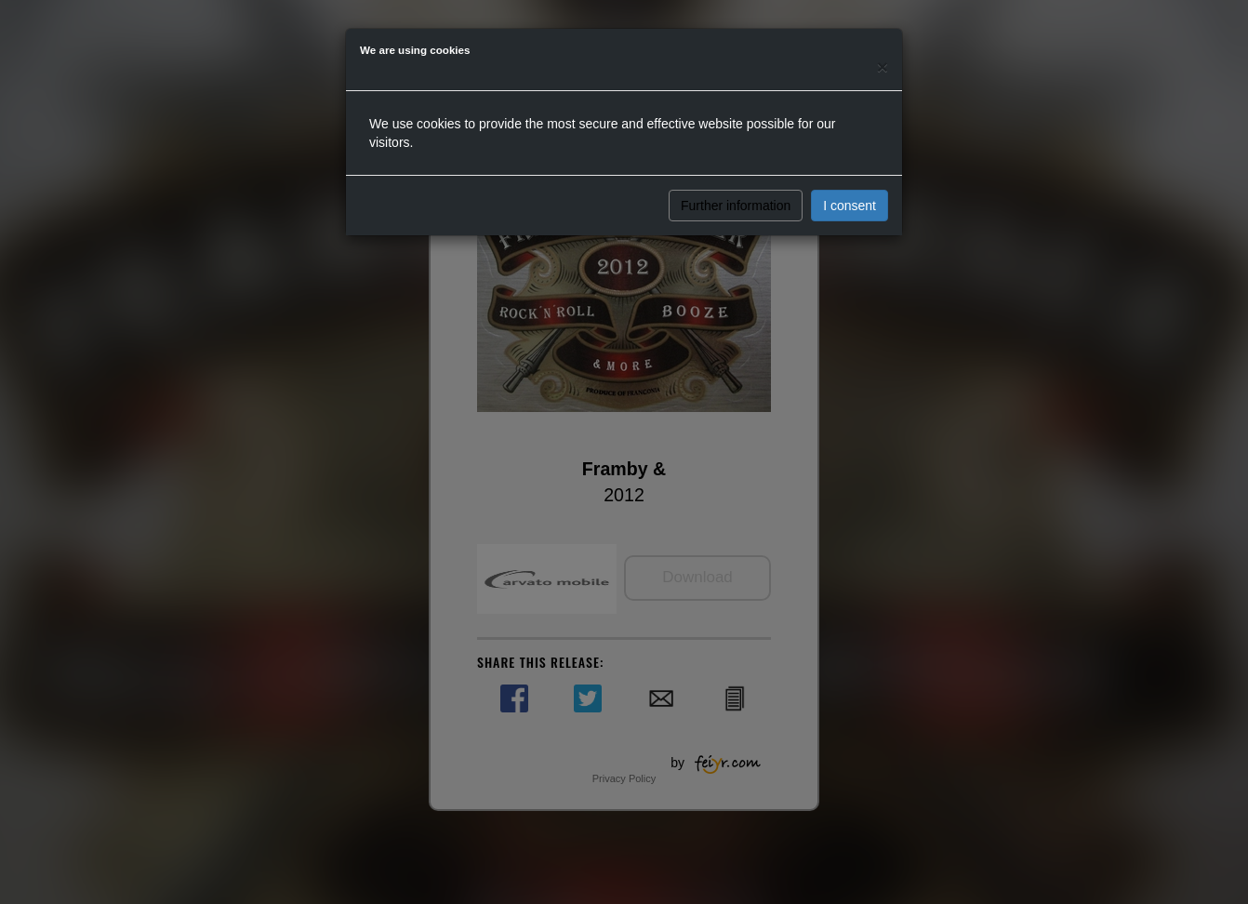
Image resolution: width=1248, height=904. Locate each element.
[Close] (882, 66)
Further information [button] (735, 205)
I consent (849, 205)
